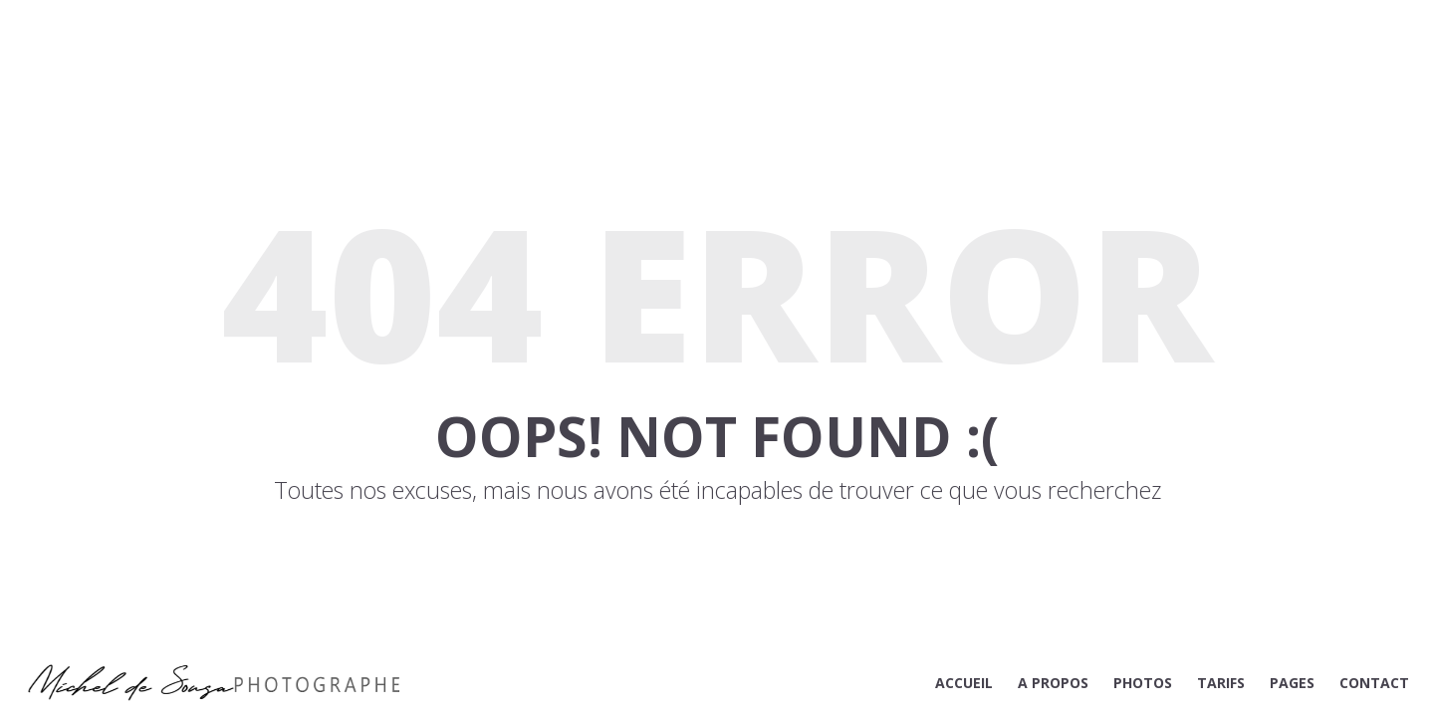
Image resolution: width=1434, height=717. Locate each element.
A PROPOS (1053, 682)
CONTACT (1374, 682)
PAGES (1292, 682)
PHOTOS (1142, 682)
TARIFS (1221, 682)
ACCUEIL (964, 682)
